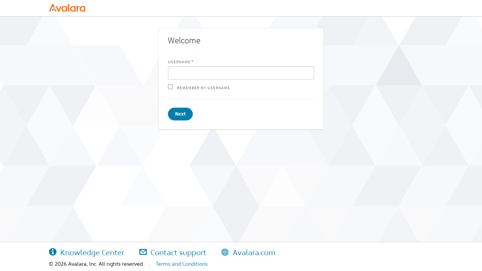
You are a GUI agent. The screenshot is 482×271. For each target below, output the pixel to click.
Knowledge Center (86, 252)
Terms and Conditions (181, 263)
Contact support (172, 252)
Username (179, 62)
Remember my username (203, 88)
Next (180, 113)
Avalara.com (248, 252)
